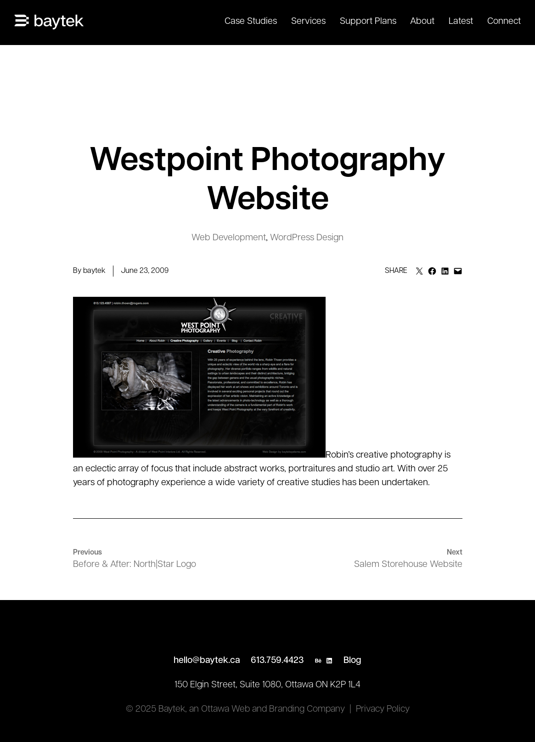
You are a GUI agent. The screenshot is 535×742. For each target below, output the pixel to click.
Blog (352, 660)
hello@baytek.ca (207, 660)
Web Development (228, 238)
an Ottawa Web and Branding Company (267, 709)
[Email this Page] (419, 271)
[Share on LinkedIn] (445, 271)
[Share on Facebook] (432, 271)
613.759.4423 (277, 660)
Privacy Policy (383, 709)
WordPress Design (307, 238)
